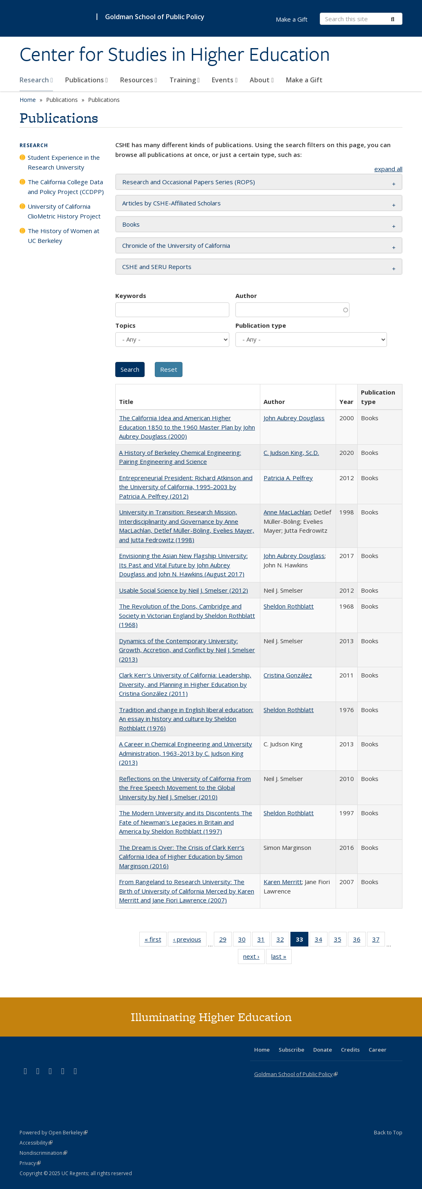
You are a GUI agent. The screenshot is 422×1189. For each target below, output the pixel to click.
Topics (125, 325)
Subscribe (291, 1049)
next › (254, 958)
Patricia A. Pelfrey (288, 478)
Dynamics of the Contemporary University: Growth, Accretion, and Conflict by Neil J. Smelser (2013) (187, 650)
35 (340, 941)
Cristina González (288, 675)
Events (224, 79)
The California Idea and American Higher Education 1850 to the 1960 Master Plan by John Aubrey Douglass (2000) (187, 427)
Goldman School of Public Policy (154, 16)
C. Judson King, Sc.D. (291, 452)
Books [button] (131, 224)
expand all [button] (388, 169)
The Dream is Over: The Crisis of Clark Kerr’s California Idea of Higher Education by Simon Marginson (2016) (181, 856)
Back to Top (388, 1132)
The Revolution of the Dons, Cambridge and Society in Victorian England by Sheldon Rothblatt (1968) (187, 615)
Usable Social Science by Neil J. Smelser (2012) (183, 590)
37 (378, 941)
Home (28, 100)
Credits (350, 1049)
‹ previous (190, 941)
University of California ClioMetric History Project (64, 211)
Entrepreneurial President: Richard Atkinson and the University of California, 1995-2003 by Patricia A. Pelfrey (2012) (186, 487)
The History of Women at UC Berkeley (63, 236)
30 (244, 941)
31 (263, 941)
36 (359, 941)
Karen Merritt (283, 882)
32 (283, 941)
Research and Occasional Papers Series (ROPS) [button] (188, 182)
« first (156, 941)
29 (225, 941)
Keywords (130, 295)
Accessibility (36, 1142)
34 (321, 941)
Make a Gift (304, 79)
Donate (322, 1049)
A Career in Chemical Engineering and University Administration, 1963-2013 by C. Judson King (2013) (185, 753)
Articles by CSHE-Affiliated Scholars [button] (171, 203)
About (262, 79)
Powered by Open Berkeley (54, 1132)
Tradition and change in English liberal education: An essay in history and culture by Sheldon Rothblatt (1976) (186, 719)
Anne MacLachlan (287, 512)
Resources (138, 79)
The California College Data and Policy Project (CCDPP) (66, 187)
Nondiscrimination (43, 1152)
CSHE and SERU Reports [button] (156, 267)
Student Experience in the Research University (64, 162)
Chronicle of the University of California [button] (176, 245)
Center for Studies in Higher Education (175, 54)
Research (36, 79)
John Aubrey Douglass (294, 418)
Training (184, 79)
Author (246, 295)
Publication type (260, 325)
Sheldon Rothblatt (289, 606)
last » (281, 958)
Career (378, 1049)
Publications (86, 79)
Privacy (30, 1163)
